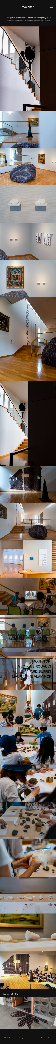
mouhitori (28, 7)
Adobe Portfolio (46, 1038)
